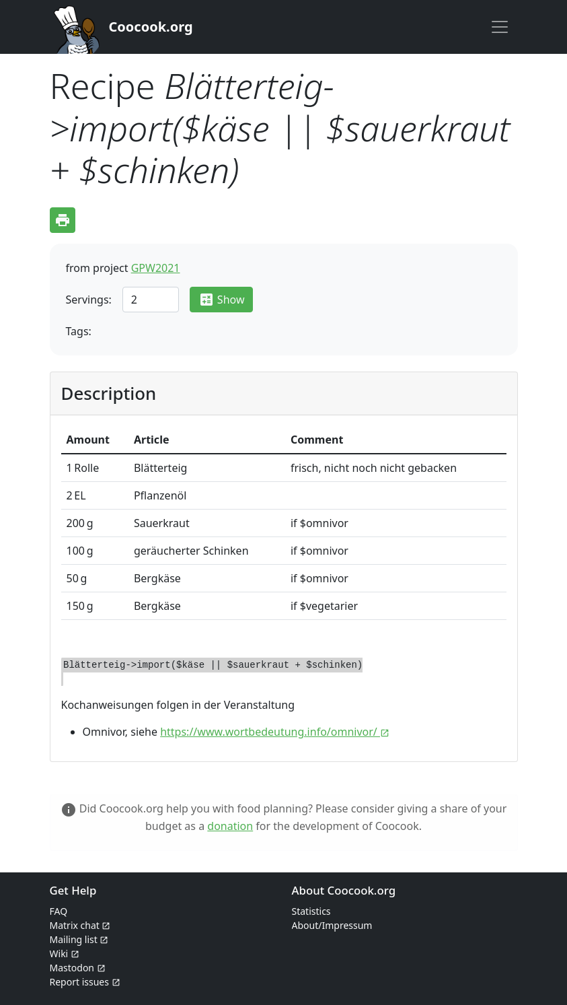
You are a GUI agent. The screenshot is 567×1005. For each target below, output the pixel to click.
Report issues (85, 981)
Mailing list (79, 939)
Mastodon (78, 967)
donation (230, 826)
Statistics (311, 911)
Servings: (89, 299)
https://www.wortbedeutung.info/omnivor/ (274, 731)
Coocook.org (151, 27)
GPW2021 (155, 268)
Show (221, 299)
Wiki (64, 953)
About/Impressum (332, 925)
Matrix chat (80, 925)
